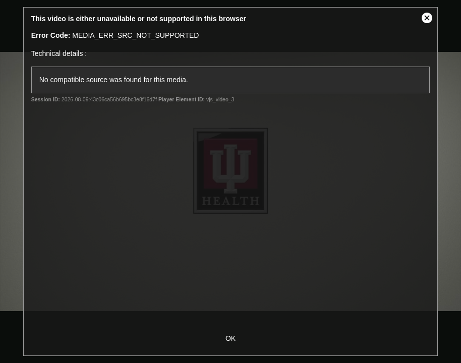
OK (230, 338)
